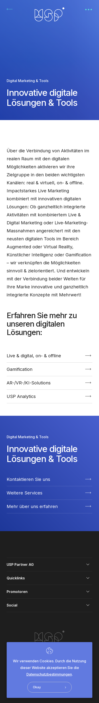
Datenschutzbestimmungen (49, 674)
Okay (49, 687)
